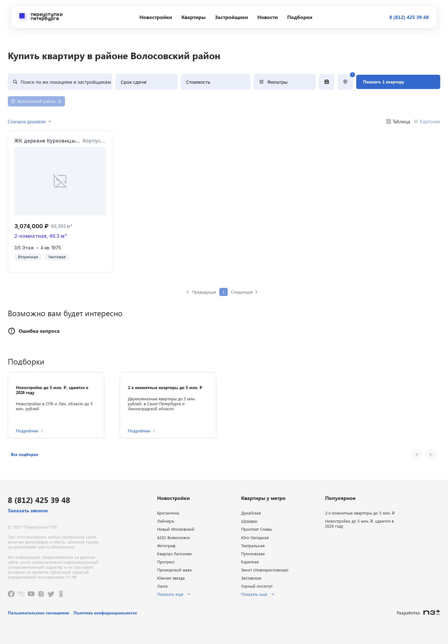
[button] (24, 454)
